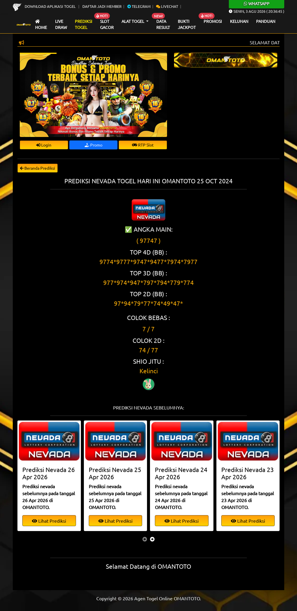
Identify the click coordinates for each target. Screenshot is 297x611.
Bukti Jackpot (187, 24)
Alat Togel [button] (133, 21)
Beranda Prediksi (37, 168)
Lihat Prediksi (49, 521)
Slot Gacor (107, 24)
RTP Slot (143, 144)
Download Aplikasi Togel (45, 6)
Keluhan (239, 21)
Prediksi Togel (83, 24)
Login (43, 144)
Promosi (213, 21)
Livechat (167, 6)
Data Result (163, 24)
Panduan (265, 21)
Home (41, 24)
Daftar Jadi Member (102, 6)
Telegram (139, 6)
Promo (93, 144)
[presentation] (144, 538)
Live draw (61, 24)
